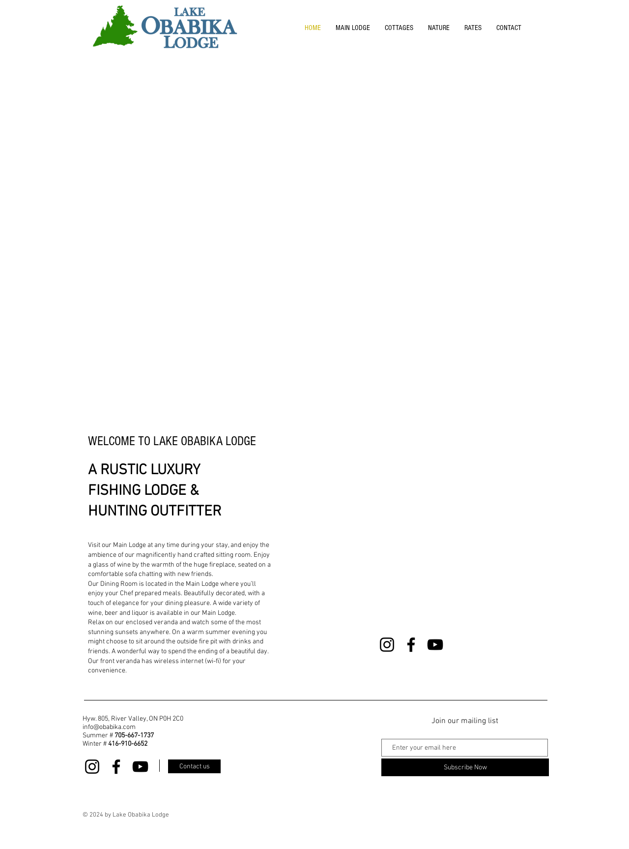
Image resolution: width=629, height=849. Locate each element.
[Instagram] (387, 644)
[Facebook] (411, 644)
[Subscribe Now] (465, 767)
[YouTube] (435, 644)
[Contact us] (194, 766)
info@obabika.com (109, 727)
